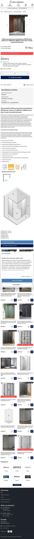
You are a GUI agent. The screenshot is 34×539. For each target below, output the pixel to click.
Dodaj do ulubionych (7, 84)
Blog (2, 492)
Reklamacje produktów (5, 499)
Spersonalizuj (17, 284)
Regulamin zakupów (5, 494)
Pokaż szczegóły (25, 276)
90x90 (24, 11)
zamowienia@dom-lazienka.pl (9, 526)
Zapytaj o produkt (29, 84)
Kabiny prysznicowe (8, 11)
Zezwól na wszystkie (17, 280)
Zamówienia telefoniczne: (17, 8)
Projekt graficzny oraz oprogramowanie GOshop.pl (11, 536)
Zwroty (2, 497)
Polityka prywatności (5, 501)
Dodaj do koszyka (16, 77)
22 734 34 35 (6, 528)
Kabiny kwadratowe (18, 11)
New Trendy (8, 48)
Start (2, 11)
